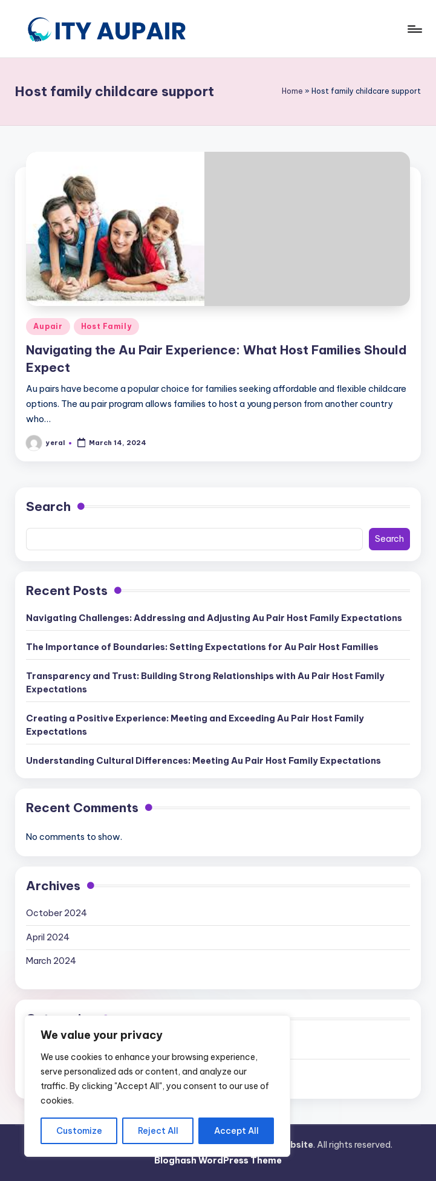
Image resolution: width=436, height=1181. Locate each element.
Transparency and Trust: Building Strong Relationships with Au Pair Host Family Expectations (205, 683)
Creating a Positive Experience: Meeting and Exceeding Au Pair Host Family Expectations (195, 725)
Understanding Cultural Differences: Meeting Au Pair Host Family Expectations (203, 760)
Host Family (106, 326)
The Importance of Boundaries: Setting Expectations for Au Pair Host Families (202, 647)
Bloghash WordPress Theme (218, 1160)
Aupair (47, 326)
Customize (79, 1130)
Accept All (236, 1130)
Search (48, 506)
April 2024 (48, 937)
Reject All (158, 1130)
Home (292, 91)
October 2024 (56, 913)
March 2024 (51, 960)
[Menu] (414, 29)
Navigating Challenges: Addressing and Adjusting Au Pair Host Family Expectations (214, 618)
